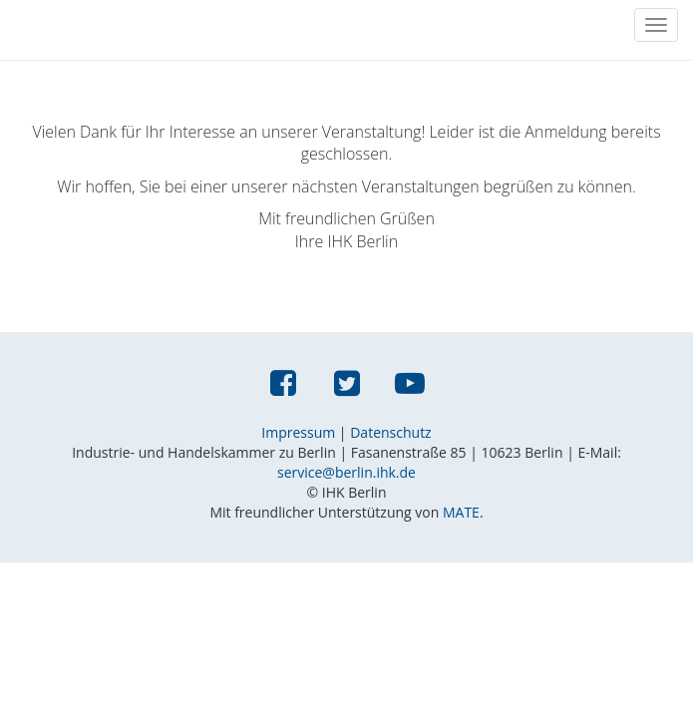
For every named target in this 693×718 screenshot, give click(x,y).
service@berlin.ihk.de (346, 472)
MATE (461, 512)
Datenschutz (390, 432)
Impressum (298, 432)
